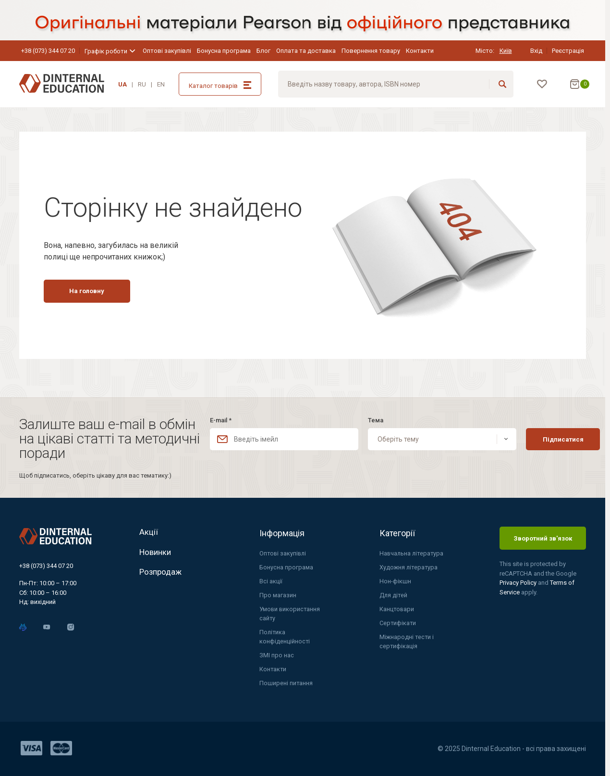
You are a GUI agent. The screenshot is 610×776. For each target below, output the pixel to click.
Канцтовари (397, 608)
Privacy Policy (519, 580)
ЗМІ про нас (276, 655)
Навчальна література (412, 551)
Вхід (536, 51)
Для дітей (393, 593)
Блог (263, 50)
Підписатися (545, 436)
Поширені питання (286, 683)
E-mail (221, 418)
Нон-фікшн (395, 579)
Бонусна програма (224, 50)
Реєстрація (568, 51)
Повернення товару (371, 50)
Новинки (156, 553)
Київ (506, 51)
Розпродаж (161, 576)
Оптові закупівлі (167, 50)
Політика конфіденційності (284, 636)
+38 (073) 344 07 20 (48, 51)
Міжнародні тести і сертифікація (407, 641)
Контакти (420, 50)
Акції (148, 531)
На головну (94, 316)
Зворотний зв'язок (542, 535)
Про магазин (277, 593)
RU (142, 84)
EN (161, 84)
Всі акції (270, 579)
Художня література (409, 565)
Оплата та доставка (306, 50)
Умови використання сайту (290, 612)
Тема (365, 418)
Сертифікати (397, 622)
